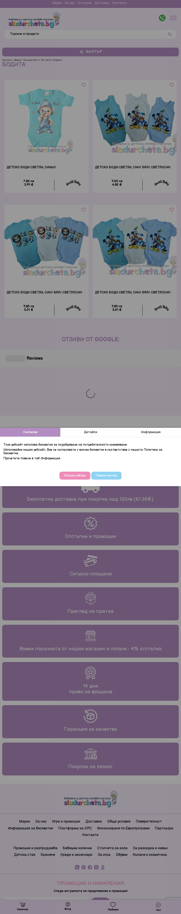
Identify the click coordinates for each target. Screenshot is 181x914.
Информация (151, 432)
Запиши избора (75, 475)
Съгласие (30, 432)
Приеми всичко (106, 475)
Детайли (90, 432)
